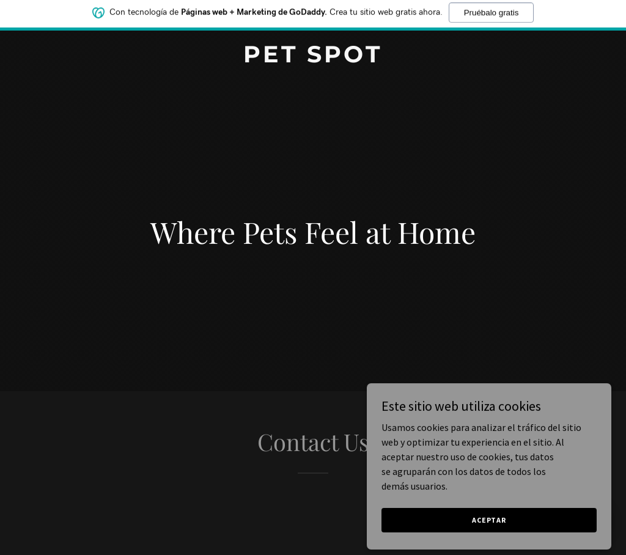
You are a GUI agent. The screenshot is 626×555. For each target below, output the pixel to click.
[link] (312, 59)
